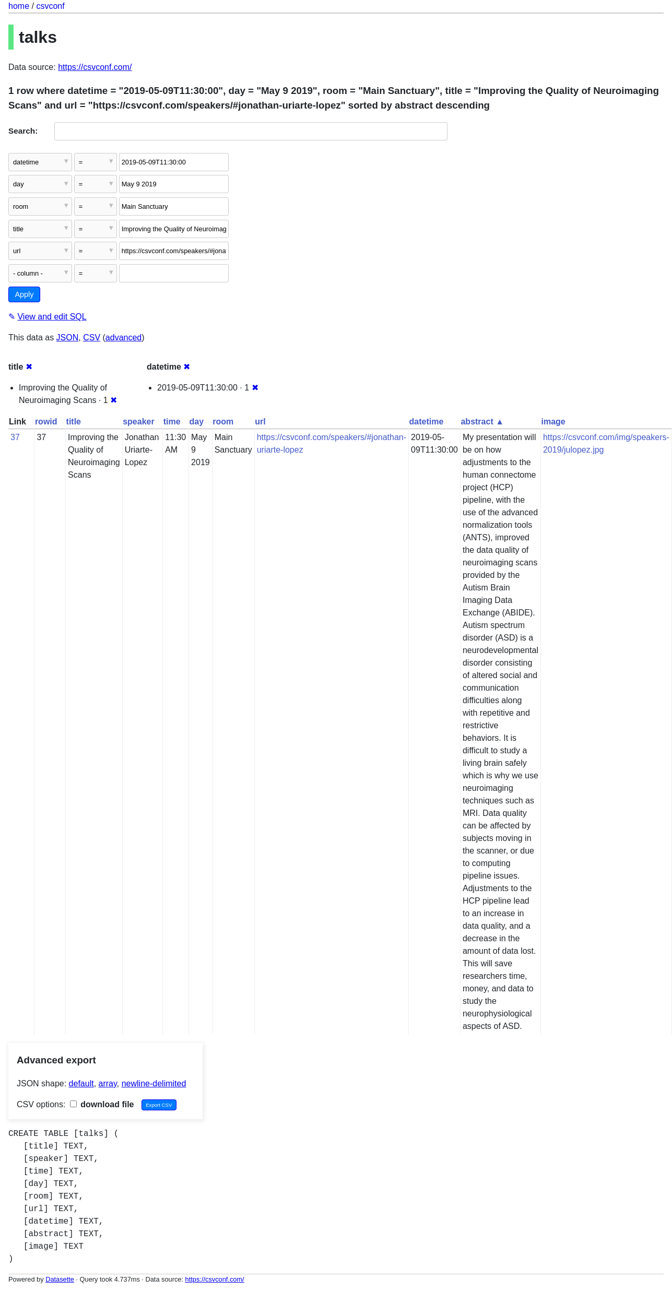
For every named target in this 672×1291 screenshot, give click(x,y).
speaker (139, 421)
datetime (426, 421)
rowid (46, 421)
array (108, 1083)
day (197, 421)
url (260, 421)
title (73, 421)
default (81, 1083)
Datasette (59, 1279)
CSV (91, 337)
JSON (67, 337)
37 (15, 437)
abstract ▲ (482, 421)
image (553, 421)
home (18, 6)
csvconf (50, 6)
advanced (123, 337)
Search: (23, 130)
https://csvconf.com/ (95, 67)
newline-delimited (154, 1083)
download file (102, 1104)
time (172, 421)
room (223, 421)
